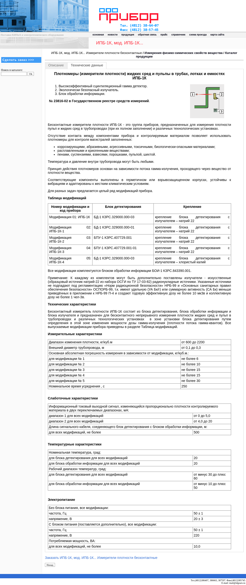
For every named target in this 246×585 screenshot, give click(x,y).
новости (112, 34)
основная (98, 34)
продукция (127, 34)
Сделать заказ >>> (18, 60)
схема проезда (198, 34)
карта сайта (217, 34)
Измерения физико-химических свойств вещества (184, 53)
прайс (163, 34)
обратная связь (147, 34)
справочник (178, 34)
